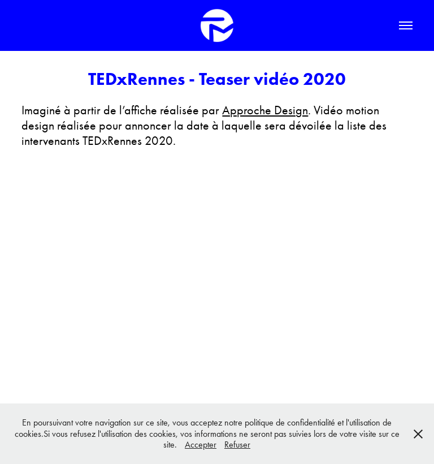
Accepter (200, 444)
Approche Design (265, 110)
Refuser (237, 444)
